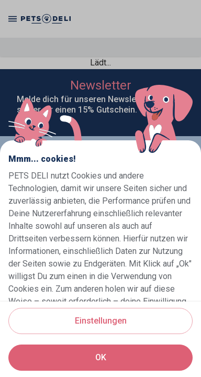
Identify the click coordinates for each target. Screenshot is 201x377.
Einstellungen (101, 321)
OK (100, 357)
